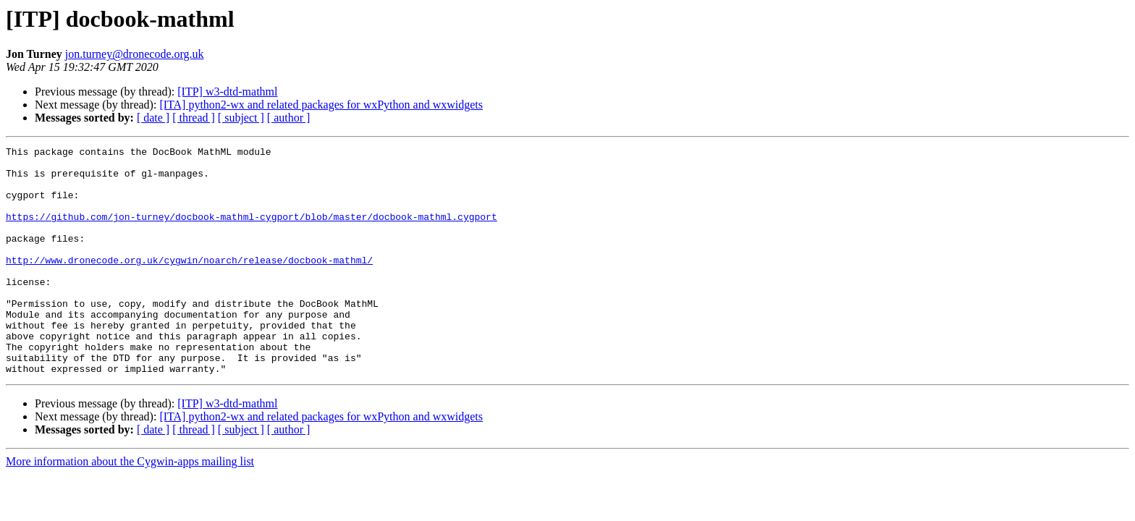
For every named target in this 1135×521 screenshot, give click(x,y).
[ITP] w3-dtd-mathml (227, 91)
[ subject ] (241, 117)
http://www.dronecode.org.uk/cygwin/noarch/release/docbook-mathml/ (189, 283)
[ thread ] (193, 117)
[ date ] (153, 117)
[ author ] (289, 117)
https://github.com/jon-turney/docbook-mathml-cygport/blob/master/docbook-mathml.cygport (251, 231)
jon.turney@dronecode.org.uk (134, 54)
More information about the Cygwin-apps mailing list (130, 507)
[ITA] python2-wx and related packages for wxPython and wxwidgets (321, 104)
